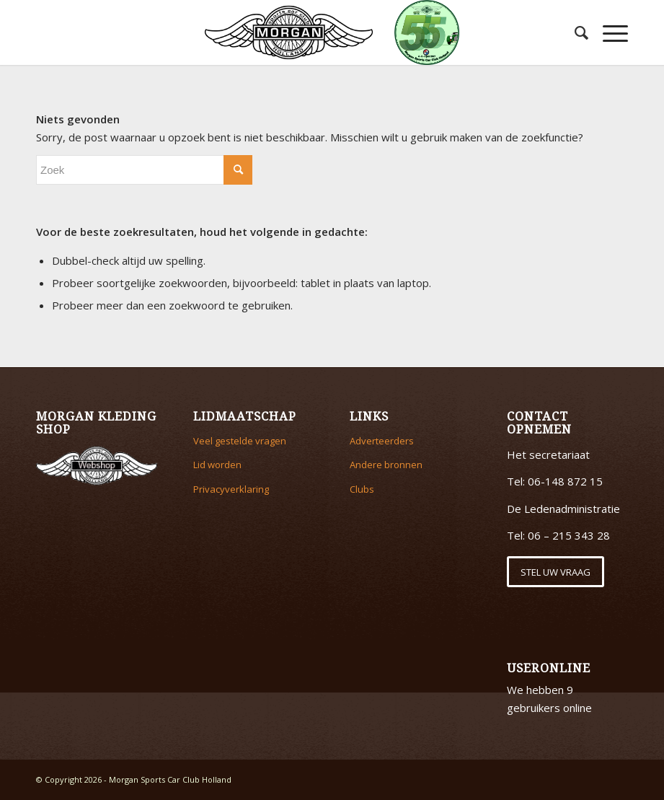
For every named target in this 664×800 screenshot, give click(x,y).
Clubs (362, 489)
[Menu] (608, 32)
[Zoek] (574, 32)
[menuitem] (574, 32)
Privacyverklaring (231, 489)
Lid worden (217, 464)
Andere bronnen (386, 464)
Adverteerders (382, 440)
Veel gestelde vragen (239, 440)
